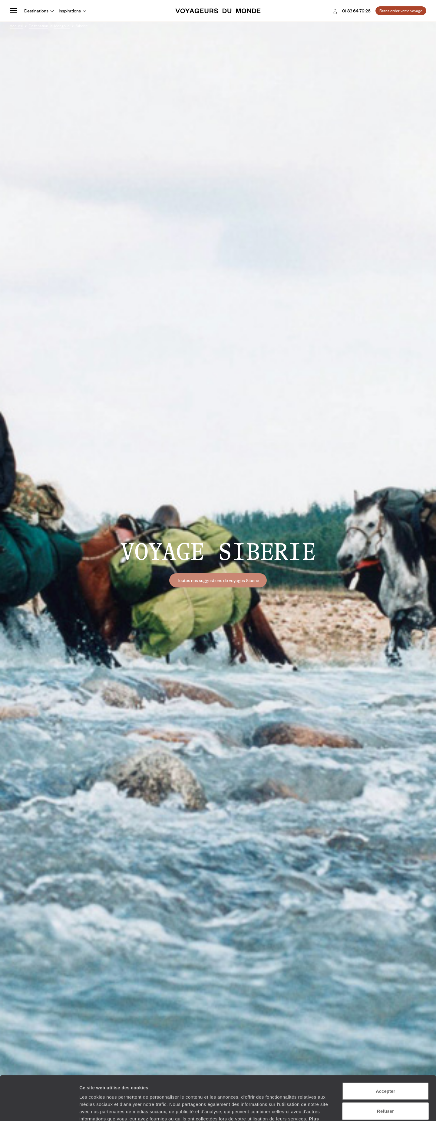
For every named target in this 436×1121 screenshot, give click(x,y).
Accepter (385, 1049)
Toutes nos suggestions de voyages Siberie (218, 580)
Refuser (385, 1069)
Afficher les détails (333, 1109)
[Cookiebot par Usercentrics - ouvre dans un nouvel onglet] (39, 1109)
